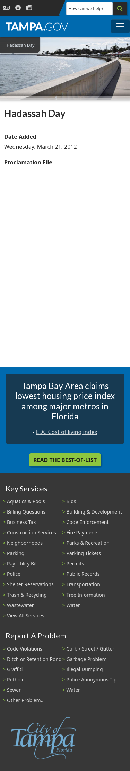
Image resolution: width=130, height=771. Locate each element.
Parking (15, 553)
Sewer (14, 690)
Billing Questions (26, 511)
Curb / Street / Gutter (91, 648)
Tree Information (86, 594)
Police (13, 574)
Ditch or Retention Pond (34, 659)
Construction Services (31, 532)
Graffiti (15, 669)
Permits (75, 563)
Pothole (16, 679)
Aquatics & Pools (26, 501)
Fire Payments (83, 532)
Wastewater (20, 605)
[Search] (120, 8)
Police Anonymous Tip (92, 679)
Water (73, 605)
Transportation (83, 584)
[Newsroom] (29, 8)
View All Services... (27, 615)
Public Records (83, 574)
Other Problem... (26, 700)
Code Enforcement (88, 522)
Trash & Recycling (27, 594)
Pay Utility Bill (22, 563)
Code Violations (24, 648)
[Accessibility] (18, 8)
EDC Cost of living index (66, 432)
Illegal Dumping (85, 669)
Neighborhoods (25, 542)
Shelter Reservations (30, 584)
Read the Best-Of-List (65, 460)
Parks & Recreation (88, 542)
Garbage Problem (87, 659)
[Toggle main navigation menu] (120, 26)
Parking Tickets (84, 553)
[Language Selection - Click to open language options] (6, 8)
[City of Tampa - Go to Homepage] (37, 26)
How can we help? (86, 8)
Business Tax (21, 522)
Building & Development (94, 511)
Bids (71, 501)
